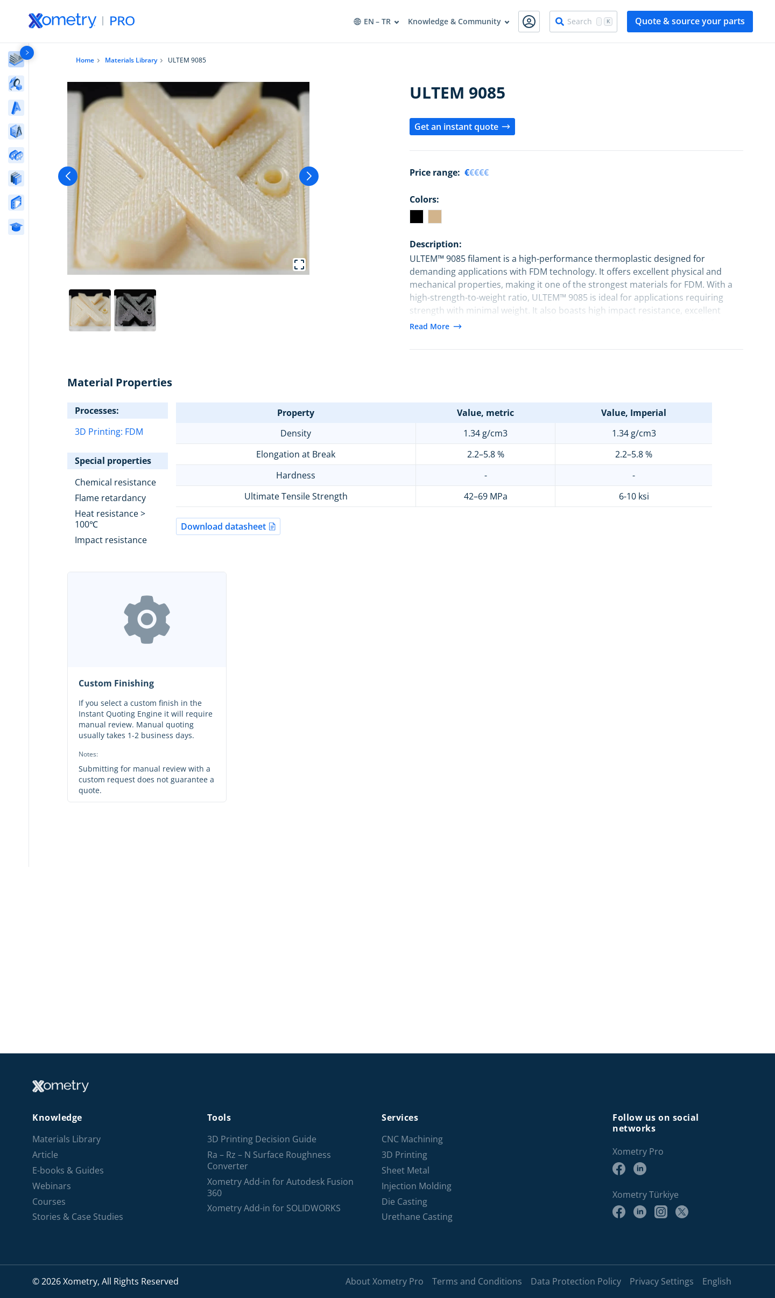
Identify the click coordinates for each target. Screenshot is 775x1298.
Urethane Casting (417, 1217)
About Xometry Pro (385, 1281)
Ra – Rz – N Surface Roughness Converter (269, 1160)
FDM (134, 432)
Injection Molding (417, 1186)
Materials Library (131, 60)
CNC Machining (412, 1139)
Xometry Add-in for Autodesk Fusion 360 (280, 1187)
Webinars (51, 1186)
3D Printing (404, 1155)
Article (45, 1155)
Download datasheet (228, 526)
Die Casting (404, 1201)
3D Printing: (100, 432)
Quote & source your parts (690, 21)
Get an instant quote (462, 127)
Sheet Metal (405, 1170)
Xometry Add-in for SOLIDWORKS (274, 1208)
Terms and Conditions (477, 1281)
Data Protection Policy (576, 1281)
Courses (49, 1201)
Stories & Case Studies (77, 1217)
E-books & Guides (68, 1170)
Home (85, 60)
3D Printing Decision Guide (261, 1139)
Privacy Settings (662, 1281)
